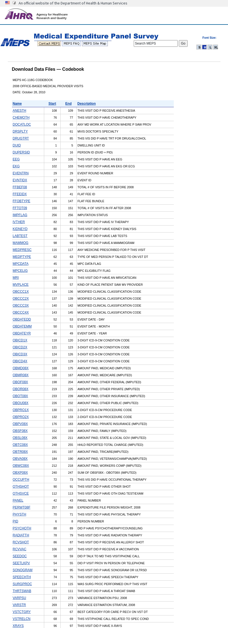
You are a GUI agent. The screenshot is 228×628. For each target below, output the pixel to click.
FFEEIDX (20, 194)
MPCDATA (21, 264)
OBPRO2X (21, 417)
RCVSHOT (21, 542)
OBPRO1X (21, 410)
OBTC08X (20, 445)
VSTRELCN (22, 619)
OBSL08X (20, 438)
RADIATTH (21, 535)
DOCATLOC (22, 124)
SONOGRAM (23, 570)
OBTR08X (20, 452)
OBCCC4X (21, 312)
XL (216, 47)
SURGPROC (22, 584)
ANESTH (19, 111)
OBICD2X (20, 347)
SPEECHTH (22, 577)
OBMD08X (21, 368)
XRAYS (18, 626)
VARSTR (19, 605)
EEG (16, 159)
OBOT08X (20, 396)
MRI (16, 278)
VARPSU (19, 598)
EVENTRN (21, 173)
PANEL (18, 500)
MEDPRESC (22, 250)
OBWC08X (21, 466)
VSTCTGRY (22, 612)
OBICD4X (20, 361)
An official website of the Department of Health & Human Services (73, 3)
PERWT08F (22, 507)
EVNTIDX (20, 180)
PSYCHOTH (22, 528)
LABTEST (20, 236)
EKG (16, 166)
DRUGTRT (21, 138)
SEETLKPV (21, 563)
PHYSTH (19, 514)
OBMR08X (21, 375)
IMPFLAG (20, 215)
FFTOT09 (20, 208)
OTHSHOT (21, 486)
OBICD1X (20, 340)
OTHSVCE (21, 493)
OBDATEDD (22, 319)
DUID (17, 145)
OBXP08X (20, 473)
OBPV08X (20, 424)
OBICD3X (20, 354)
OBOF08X (20, 382)
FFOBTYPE (21, 201)
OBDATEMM (22, 326)
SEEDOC (20, 556)
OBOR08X (21, 389)
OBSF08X (20, 431)
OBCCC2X (21, 298)
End (68, 104)
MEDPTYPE (22, 257)
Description (86, 104)
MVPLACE (21, 285)
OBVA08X (20, 459)
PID (15, 521)
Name (17, 104)
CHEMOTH (21, 117)
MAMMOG (21, 243)
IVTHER (19, 222)
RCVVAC (19, 549)
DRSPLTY (20, 131)
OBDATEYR (22, 333)
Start (52, 104)
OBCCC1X (21, 292)
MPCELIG (20, 271)
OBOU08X (21, 403)
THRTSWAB (22, 591)
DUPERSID (21, 152)
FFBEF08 (20, 187)
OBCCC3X (21, 305)
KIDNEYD (20, 229)
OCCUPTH (21, 480)
